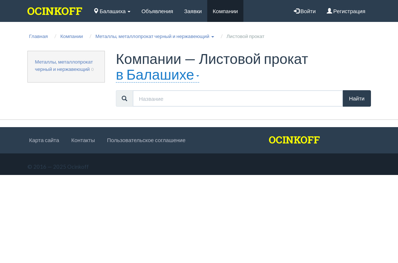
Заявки (193, 11)
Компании (225, 11)
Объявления (157, 11)
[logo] (55, 11)
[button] (154, 36)
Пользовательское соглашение (146, 140)
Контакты (83, 140)
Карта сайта (44, 140)
